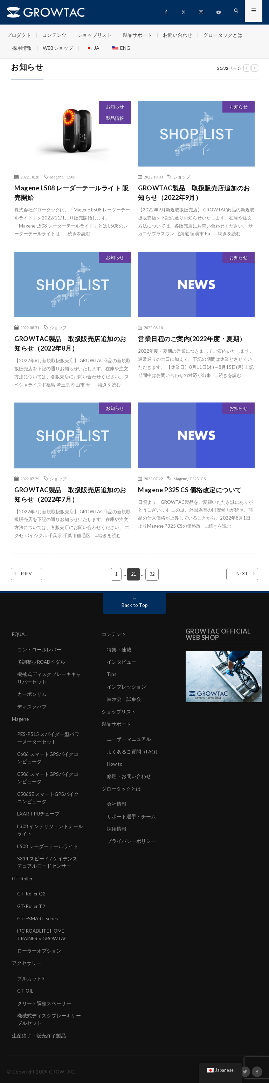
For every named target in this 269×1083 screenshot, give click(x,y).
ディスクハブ (32, 706)
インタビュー (121, 662)
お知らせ (115, 106)
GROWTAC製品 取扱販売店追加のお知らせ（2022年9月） (194, 192)
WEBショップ (58, 48)
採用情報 (22, 48)
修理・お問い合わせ (129, 775)
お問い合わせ (177, 35)
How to (115, 763)
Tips (112, 674)
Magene (56, 177)
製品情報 (115, 118)
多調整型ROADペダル (41, 662)
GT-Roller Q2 (32, 891)
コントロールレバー (39, 649)
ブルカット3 (30, 974)
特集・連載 (119, 649)
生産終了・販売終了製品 (39, 1031)
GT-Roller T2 (31, 903)
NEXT (238, 574)
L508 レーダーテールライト (47, 844)
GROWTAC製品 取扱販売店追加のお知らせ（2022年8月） (70, 343)
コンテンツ (54, 35)
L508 (71, 177)
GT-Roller (22, 876)
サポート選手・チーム (131, 815)
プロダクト (19, 35)
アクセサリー (26, 959)
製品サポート (137, 35)
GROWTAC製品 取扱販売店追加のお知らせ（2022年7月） (70, 494)
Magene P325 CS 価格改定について (190, 490)
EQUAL (20, 634)
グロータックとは (222, 35)
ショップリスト (94, 35)
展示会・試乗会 (124, 699)
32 (152, 574)
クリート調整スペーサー (44, 999)
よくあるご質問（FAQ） (134, 750)
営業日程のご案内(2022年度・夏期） (192, 339)
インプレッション (126, 686)
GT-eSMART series (38, 915)
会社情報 (116, 802)
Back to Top (135, 605)
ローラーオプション (39, 947)
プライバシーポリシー (131, 839)
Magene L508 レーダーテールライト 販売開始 (71, 192)
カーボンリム (32, 694)
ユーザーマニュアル (129, 738)
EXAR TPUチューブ (39, 812)
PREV (30, 574)
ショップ (181, 177)
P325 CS (198, 478)
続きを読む (79, 233)
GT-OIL (25, 987)
